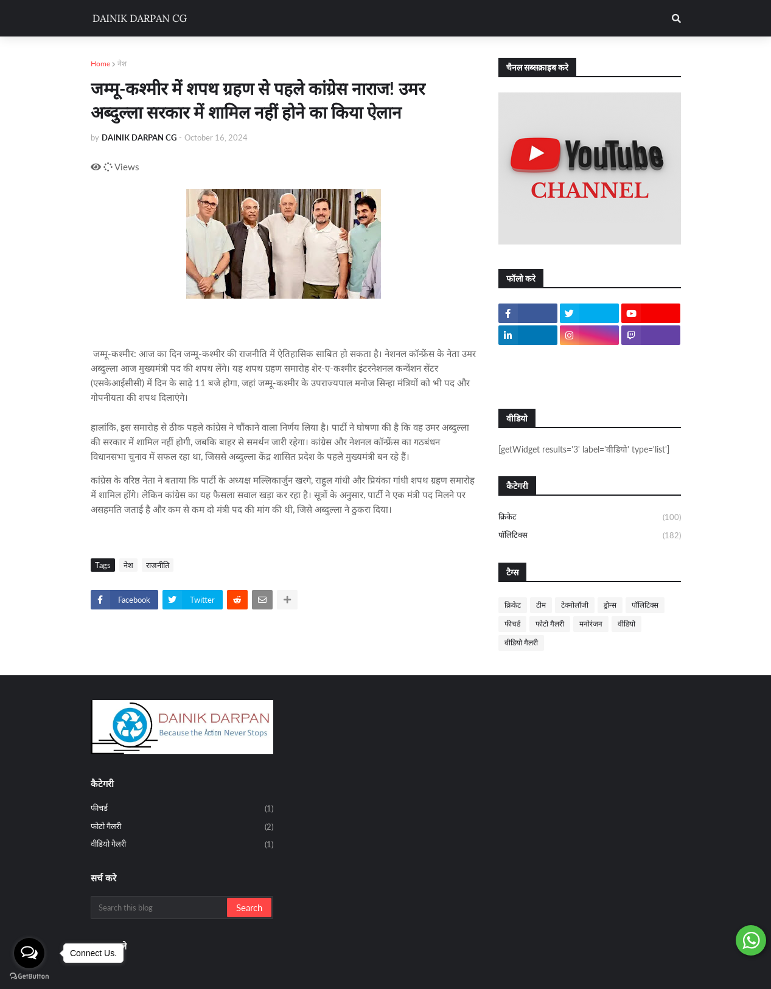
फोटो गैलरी (550, 623)
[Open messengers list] (29, 953)
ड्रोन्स (610, 604)
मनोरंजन (590, 623)
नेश (122, 63)
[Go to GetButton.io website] (29, 976)
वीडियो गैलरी (521, 642)
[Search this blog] (159, 907)
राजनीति (157, 565)
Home (100, 63)
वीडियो (626, 623)
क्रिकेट (589, 518)
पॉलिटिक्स (589, 535)
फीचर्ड (512, 623)
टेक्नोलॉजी (574, 604)
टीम (541, 604)
